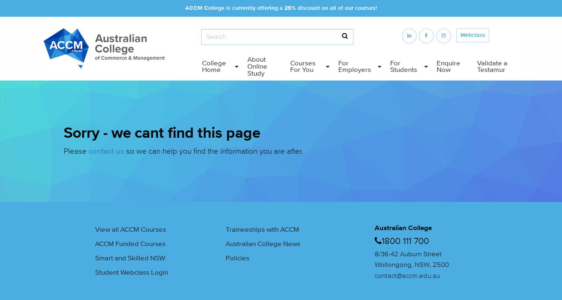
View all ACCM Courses (130, 229)
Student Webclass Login (131, 272)
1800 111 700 (405, 241)
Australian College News (263, 244)
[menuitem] (218, 67)
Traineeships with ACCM (262, 229)
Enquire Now (448, 66)
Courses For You (302, 66)
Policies (237, 258)
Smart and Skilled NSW (130, 258)
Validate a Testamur (492, 66)
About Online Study (257, 66)
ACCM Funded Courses (130, 244)
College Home (214, 66)
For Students (403, 66)
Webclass (472, 35)
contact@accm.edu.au (407, 275)
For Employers (354, 66)
